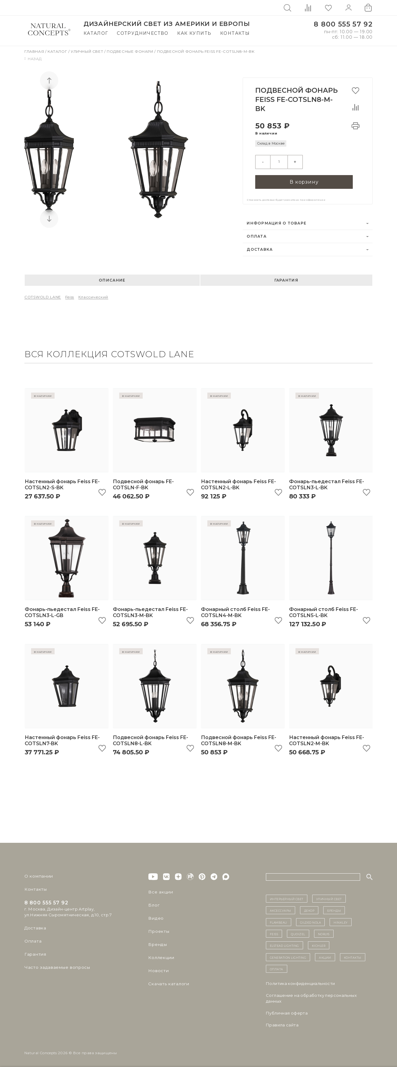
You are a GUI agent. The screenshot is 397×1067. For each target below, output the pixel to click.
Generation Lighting (288, 955)
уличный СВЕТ (329, 896)
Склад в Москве (271, 144)
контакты (352, 955)
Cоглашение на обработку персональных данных (311, 996)
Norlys (324, 931)
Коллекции (160, 955)
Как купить (194, 33)
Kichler (319, 943)
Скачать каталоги (167, 981)
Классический (93, 295)
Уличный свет (87, 51)
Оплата (256, 234)
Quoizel (298, 931)
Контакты (235, 33)
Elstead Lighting (284, 943)
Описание (112, 278)
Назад (33, 58)
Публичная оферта (287, 1011)
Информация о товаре (276, 221)
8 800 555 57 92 (343, 24)
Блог (153, 903)
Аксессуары (280, 908)
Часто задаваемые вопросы (55, 965)
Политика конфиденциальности (300, 981)
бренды (334, 908)
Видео (155, 916)
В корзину (304, 179)
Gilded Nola (310, 920)
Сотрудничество (143, 33)
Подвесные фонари (130, 51)
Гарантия (286, 278)
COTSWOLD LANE (42, 295)
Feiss (69, 295)
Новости (157, 968)
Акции (325, 955)
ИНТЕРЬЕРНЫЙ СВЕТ (286, 896)
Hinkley (341, 920)
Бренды (156, 942)
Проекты (158, 929)
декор (309, 908)
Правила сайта (282, 1023)
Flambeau (278, 920)
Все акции (159, 890)
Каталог (96, 33)
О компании (37, 874)
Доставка (260, 247)
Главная (34, 51)
